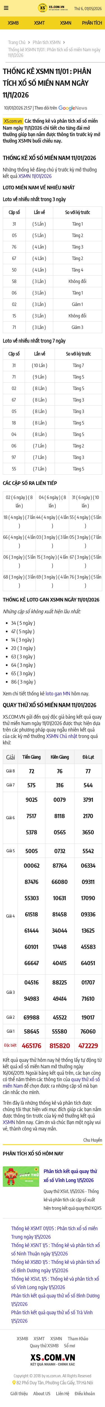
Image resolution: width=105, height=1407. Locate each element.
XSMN (65, 23)
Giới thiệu (19, 1393)
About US (41, 1393)
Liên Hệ (62, 1393)
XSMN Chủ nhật (61, 736)
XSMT (39, 23)
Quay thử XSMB (44, 1345)
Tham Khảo (78, 1338)
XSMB (13, 23)
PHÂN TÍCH (92, 23)
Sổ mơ (69, 1345)
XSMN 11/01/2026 (35, 176)
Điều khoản (85, 1393)
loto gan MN (58, 693)
